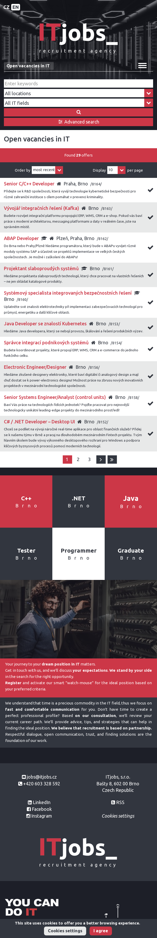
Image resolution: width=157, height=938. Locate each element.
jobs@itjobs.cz (42, 776)
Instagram (41, 815)
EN (15, 7)
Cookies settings (65, 930)
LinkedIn (42, 802)
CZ (6, 7)
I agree (100, 930)
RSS (120, 802)
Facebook (42, 809)
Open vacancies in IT (28, 65)
